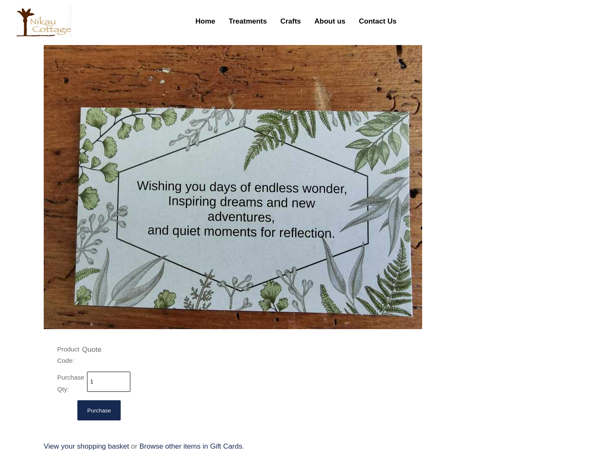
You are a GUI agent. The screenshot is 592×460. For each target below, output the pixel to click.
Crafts (290, 21)
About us (330, 21)
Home (205, 21)
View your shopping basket (86, 446)
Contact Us (377, 21)
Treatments (248, 21)
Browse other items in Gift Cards (190, 446)
